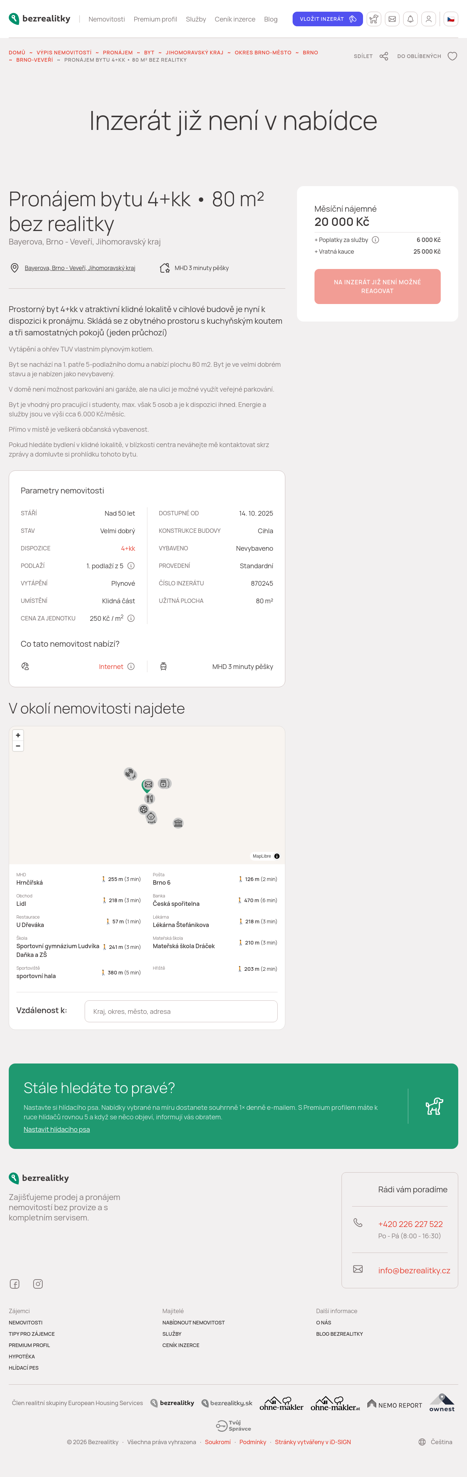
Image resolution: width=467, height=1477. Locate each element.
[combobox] (181, 1011)
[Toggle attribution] (277, 856)
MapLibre (262, 856)
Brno (310, 52)
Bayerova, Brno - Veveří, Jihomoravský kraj (80, 268)
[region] (147, 795)
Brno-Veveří (34, 59)
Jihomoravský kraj (195, 52)
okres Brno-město (263, 52)
